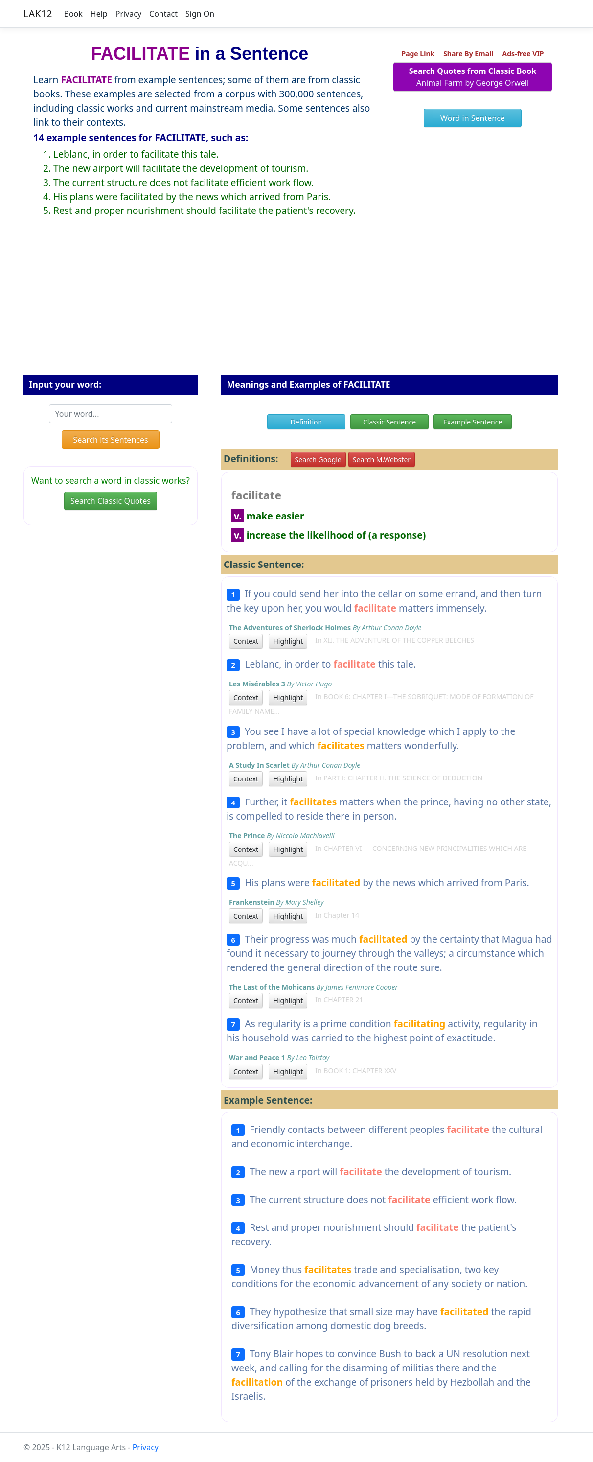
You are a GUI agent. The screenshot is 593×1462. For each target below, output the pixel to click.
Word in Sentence (472, 118)
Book (73, 13)
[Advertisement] (296, 303)
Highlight (288, 641)
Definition (306, 421)
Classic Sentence (389, 421)
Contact (163, 13)
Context (245, 641)
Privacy (128, 13)
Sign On (199, 13)
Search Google (318, 459)
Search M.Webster (382, 459)
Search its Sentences (110, 439)
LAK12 (37, 13)
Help (99, 13)
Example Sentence (472, 421)
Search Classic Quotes (110, 500)
